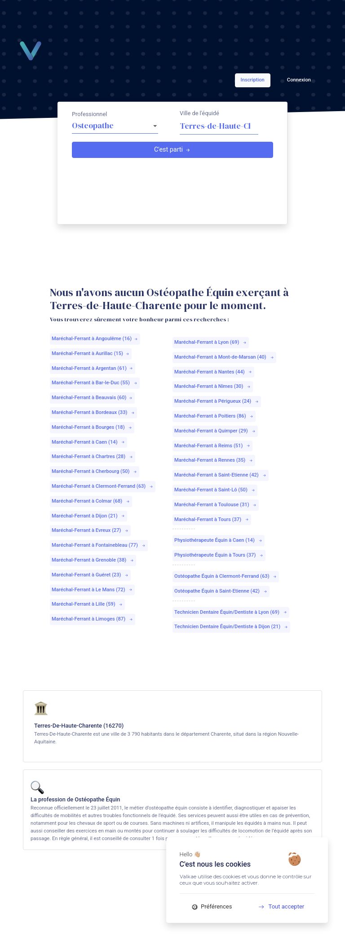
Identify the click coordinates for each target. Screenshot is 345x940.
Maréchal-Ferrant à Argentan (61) (92, 368)
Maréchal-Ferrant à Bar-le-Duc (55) (95, 383)
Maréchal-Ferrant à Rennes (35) (213, 460)
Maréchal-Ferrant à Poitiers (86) (214, 416)
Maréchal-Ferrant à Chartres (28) (92, 456)
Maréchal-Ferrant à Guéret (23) (90, 575)
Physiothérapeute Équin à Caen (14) (218, 540)
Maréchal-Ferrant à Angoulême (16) (95, 339)
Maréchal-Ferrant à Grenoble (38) (93, 560)
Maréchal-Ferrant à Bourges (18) (92, 427)
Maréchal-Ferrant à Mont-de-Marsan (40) (224, 357)
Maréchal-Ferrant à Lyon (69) (210, 342)
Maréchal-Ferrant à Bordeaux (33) (93, 412)
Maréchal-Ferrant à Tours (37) (211, 519)
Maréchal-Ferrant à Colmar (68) (91, 501)
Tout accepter (278, 906)
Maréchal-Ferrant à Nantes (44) (213, 372)
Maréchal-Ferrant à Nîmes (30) (212, 386)
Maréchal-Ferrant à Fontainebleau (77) (99, 545)
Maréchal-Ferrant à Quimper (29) (215, 431)
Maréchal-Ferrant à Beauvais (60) (92, 397)
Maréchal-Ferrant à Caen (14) (88, 442)
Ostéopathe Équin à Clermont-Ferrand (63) (225, 576)
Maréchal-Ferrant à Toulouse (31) (215, 505)
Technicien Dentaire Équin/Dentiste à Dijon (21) (231, 627)
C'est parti (172, 150)
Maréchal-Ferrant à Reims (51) (212, 446)
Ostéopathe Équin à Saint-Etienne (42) (221, 591)
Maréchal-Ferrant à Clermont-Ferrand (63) (103, 486)
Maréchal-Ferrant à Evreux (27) (90, 530)
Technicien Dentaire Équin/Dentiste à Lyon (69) (231, 612)
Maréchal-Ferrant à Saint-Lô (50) (215, 490)
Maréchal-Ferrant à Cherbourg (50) (94, 471)
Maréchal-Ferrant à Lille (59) (87, 604)
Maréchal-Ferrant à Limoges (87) (92, 619)
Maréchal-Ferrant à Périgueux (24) (216, 401)
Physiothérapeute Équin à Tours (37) (219, 555)
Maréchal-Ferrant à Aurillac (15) (91, 353)
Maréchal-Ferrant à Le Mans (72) (92, 590)
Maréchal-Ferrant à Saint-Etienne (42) (220, 475)
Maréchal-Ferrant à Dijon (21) (88, 516)
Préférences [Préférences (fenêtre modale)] (212, 906)
